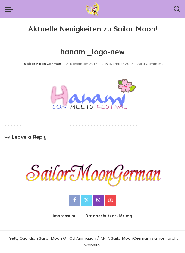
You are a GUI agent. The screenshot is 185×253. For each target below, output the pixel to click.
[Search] (176, 9)
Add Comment (150, 64)
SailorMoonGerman (42, 64)
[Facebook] (74, 200)
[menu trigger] (10, 9)
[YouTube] (110, 200)
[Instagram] (98, 200)
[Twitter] (86, 200)
